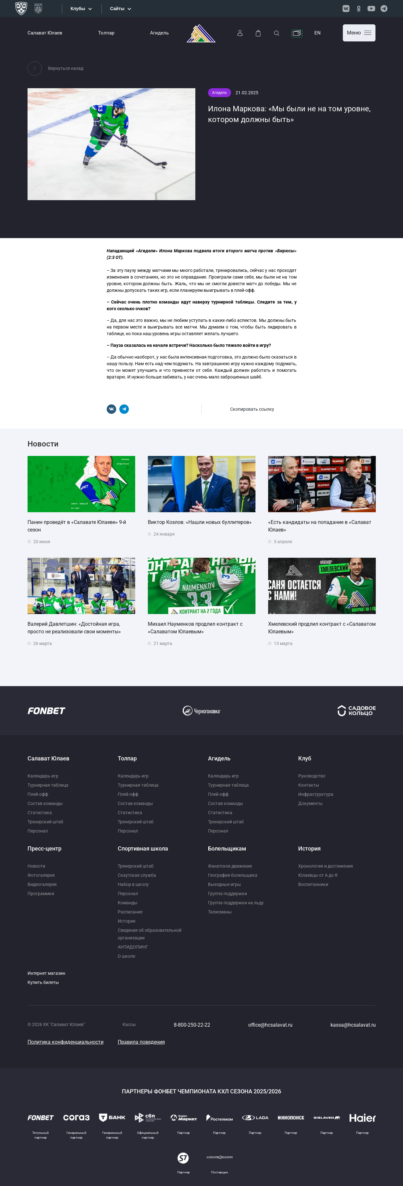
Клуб (304, 758)
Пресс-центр (44, 848)
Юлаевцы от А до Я (317, 875)
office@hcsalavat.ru (270, 1025)
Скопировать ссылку (252, 409)
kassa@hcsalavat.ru (353, 1025)
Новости (36, 866)
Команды (127, 902)
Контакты (308, 785)
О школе (126, 956)
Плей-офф (38, 794)
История (126, 921)
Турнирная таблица (48, 785)
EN (317, 33)
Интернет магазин (46, 973)
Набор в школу (133, 884)
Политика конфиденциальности (66, 1042)
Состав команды (45, 803)
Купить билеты (43, 982)
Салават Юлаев (45, 33)
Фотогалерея (41, 875)
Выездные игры (224, 884)
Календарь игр (43, 775)
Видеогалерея (42, 884)
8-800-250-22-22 (192, 1025)
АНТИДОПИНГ (133, 946)
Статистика (40, 812)
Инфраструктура (315, 794)
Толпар (106, 33)
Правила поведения (141, 1042)
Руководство (311, 775)
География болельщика (232, 875)
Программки (41, 893)
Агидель (159, 33)
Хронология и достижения (325, 866)
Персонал (38, 830)
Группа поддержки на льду (236, 902)
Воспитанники (313, 884)
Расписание (130, 911)
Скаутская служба (137, 875)
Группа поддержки (227, 893)
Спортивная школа (143, 848)
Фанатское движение (230, 866)
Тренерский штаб (45, 821)
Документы (310, 803)
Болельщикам (227, 848)
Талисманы (220, 911)
